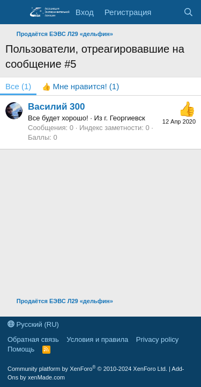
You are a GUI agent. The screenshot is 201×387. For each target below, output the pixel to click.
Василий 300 (56, 107)
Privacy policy (157, 339)
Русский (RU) (33, 324)
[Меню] (14, 12)
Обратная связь (33, 339)
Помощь (21, 349)
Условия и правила (97, 339)
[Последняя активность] (167, 12)
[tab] (80, 86)
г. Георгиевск (124, 118)
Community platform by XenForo (87, 369)
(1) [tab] (18, 86)
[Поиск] (188, 12)
